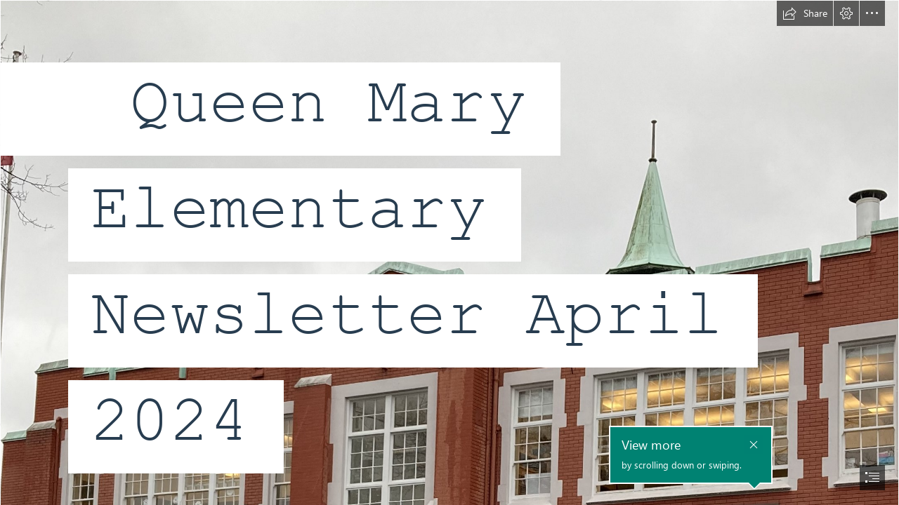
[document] (449, 252)
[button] (805, 13)
